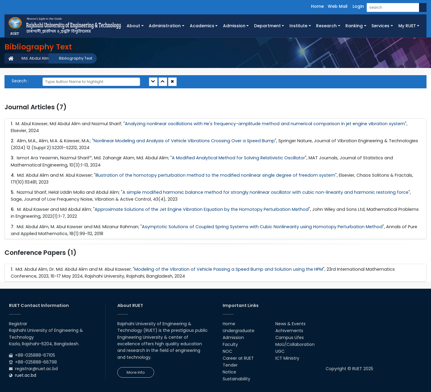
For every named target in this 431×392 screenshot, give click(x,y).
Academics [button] (202, 26)
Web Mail (337, 6)
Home (317, 6)
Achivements (289, 331)
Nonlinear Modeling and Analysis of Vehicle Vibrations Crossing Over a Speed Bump (184, 141)
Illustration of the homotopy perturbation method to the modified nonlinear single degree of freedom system (215, 175)
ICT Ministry (287, 358)
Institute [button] (298, 26)
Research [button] (326, 26)
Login (358, 6)
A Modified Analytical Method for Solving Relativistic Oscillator (238, 158)
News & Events (290, 324)
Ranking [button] (354, 26)
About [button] (133, 26)
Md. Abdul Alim (36, 58)
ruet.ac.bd (25, 375)
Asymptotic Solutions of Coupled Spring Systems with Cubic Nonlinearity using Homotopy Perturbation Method (262, 227)
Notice (229, 372)
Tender (230, 365)
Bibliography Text (75, 58)
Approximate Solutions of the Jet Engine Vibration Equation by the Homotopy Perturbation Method (202, 209)
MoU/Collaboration (295, 344)
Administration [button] (165, 26)
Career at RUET (238, 358)
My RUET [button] (407, 26)
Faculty (230, 344)
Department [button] (267, 26)
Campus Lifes (289, 337)
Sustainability (236, 379)
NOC (227, 351)
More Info (136, 372)
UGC (280, 351)
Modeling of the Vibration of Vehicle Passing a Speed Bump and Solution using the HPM (228, 269)
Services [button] (380, 26)
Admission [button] (234, 26)
